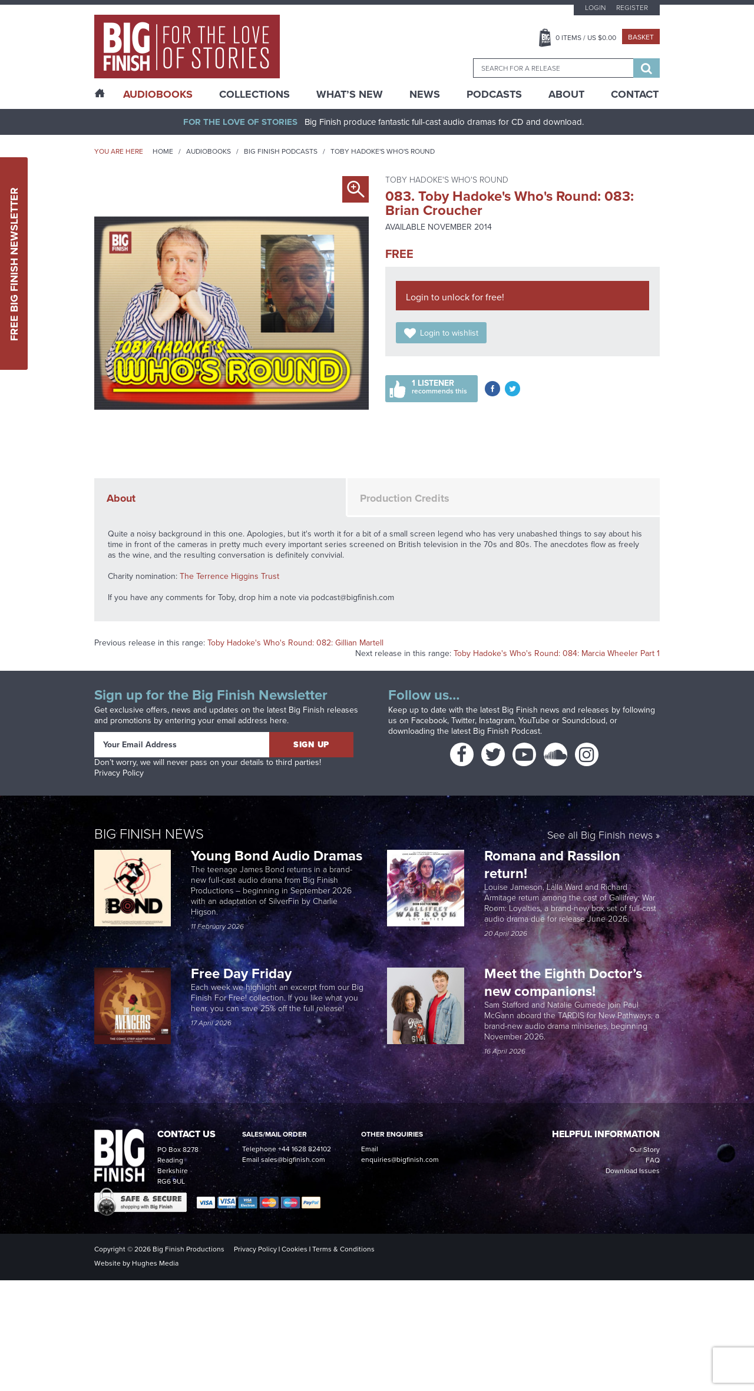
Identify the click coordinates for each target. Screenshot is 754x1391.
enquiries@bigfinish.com (400, 1159)
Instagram (496, 720)
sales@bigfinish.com (293, 1159)
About (566, 94)
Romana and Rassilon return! (552, 864)
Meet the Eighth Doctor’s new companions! (563, 982)
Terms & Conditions (343, 1249)
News (424, 94)
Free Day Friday (241, 973)
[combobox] (553, 68)
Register (632, 7)
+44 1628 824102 (304, 1149)
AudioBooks (158, 94)
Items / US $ (585, 37)
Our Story (645, 1149)
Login (595, 7)
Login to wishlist (449, 333)
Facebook (429, 720)
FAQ (653, 1160)
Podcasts (494, 94)
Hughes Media (155, 1263)
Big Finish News (149, 833)
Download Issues (633, 1170)
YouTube (534, 720)
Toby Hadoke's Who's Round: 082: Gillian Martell (295, 643)
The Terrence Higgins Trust (229, 576)
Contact (635, 94)
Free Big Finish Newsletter (14, 263)
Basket (641, 37)
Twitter (463, 720)
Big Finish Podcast (506, 731)
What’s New (349, 94)
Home (163, 151)
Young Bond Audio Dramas (278, 855)
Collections (254, 94)
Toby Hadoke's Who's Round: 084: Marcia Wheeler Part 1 (557, 653)
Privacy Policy (119, 773)
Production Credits (404, 498)
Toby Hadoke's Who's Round (382, 151)
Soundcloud (584, 720)
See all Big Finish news (600, 836)
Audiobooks (208, 151)
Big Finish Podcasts (281, 151)
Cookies (294, 1249)
